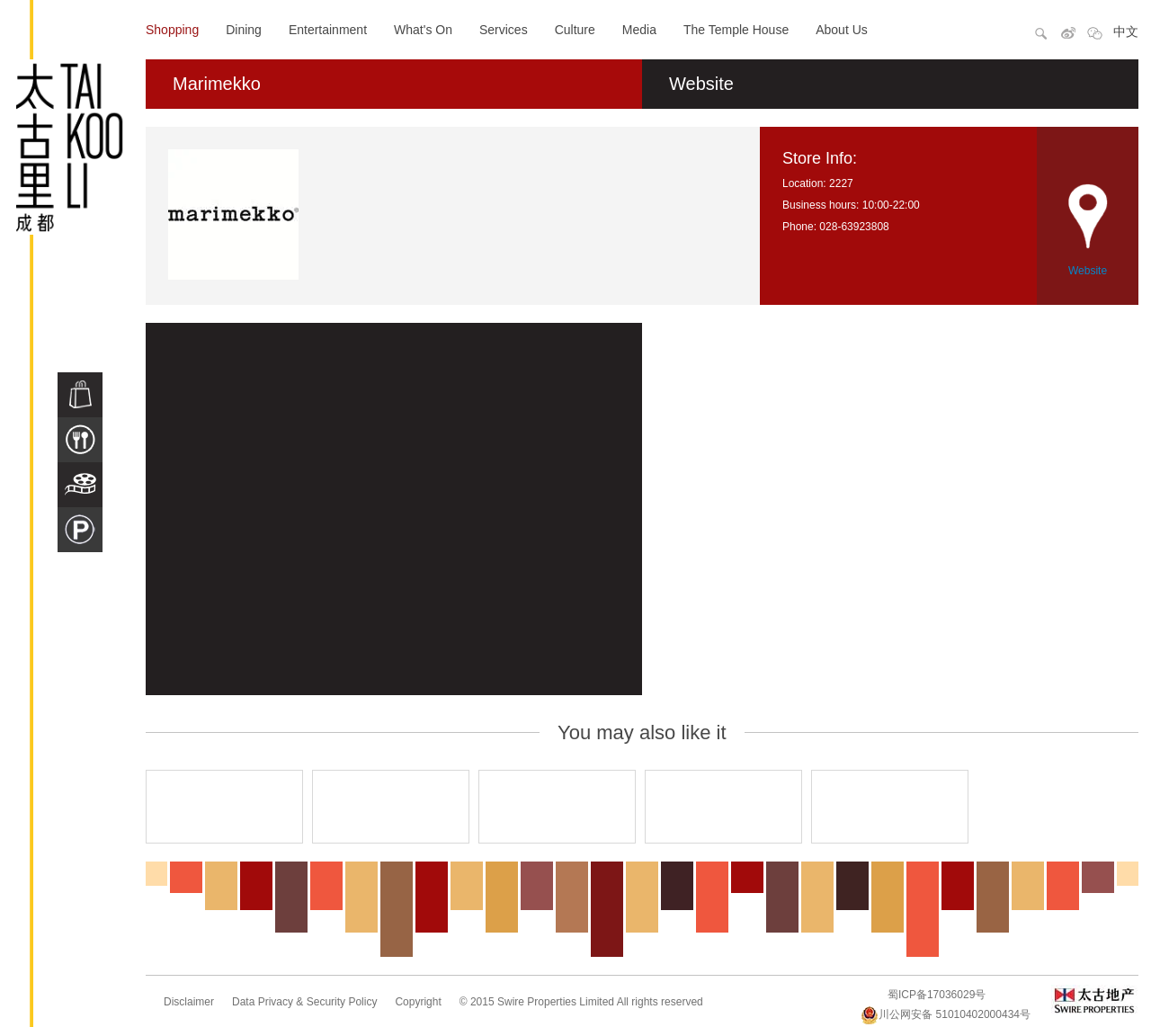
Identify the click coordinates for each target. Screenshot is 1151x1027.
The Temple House (736, 29)
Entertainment (328, 29)
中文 (1125, 31)
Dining (244, 29)
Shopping (172, 29)
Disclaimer (189, 1002)
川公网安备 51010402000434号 (946, 1014)
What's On (423, 29)
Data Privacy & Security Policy (304, 1002)
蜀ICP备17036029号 (937, 994)
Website (701, 84)
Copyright (418, 1002)
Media (639, 29)
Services (503, 29)
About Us (842, 29)
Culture (575, 29)
